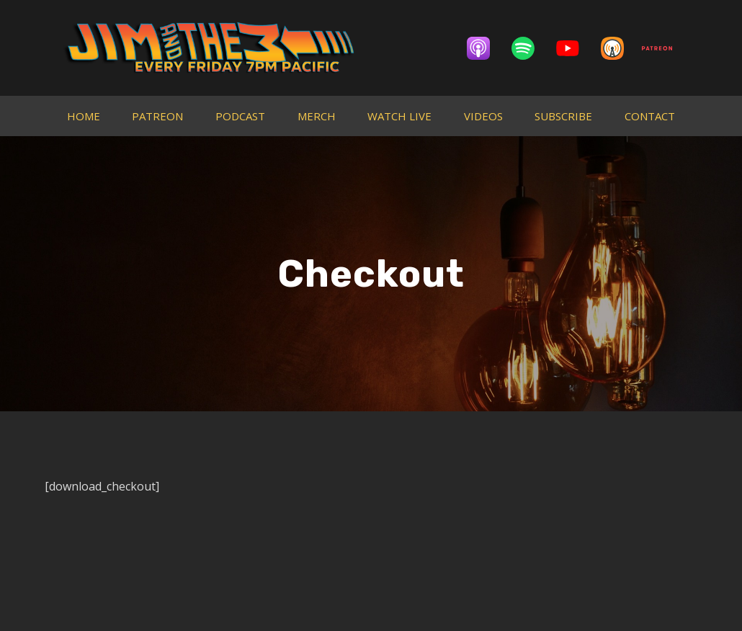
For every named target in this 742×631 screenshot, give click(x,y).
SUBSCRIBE (563, 116)
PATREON (157, 116)
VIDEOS (483, 116)
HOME (83, 116)
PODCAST (240, 116)
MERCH (317, 116)
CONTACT (650, 116)
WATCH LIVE (399, 116)
